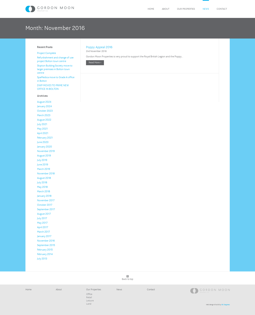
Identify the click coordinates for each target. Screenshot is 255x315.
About (165, 9)
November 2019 (46, 151)
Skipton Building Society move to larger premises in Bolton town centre (54, 69)
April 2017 (42, 227)
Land (88, 303)
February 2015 (45, 249)
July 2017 (42, 218)
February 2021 (45, 137)
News (206, 9)
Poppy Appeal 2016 (99, 47)
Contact (222, 9)
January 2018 (44, 195)
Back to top (127, 278)
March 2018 (43, 191)
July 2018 (42, 182)
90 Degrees (225, 305)
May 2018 (42, 186)
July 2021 (42, 124)
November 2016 (46, 240)
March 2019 (43, 169)
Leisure (90, 300)
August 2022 (44, 119)
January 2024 (44, 106)
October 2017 (44, 204)
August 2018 (44, 178)
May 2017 (42, 222)
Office (89, 294)
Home (151, 9)
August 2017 (44, 213)
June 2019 (42, 164)
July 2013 (42, 258)
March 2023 (43, 115)
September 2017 (46, 209)
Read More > (95, 62)
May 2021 (42, 128)
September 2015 (46, 245)
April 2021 (42, 133)
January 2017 (44, 236)
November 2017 (45, 200)
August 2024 (44, 101)
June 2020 (43, 142)
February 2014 (45, 254)
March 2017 (43, 231)
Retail (89, 297)
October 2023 (45, 110)
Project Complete (46, 53)
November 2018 (46, 173)
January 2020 (44, 146)
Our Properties (186, 9)
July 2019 (42, 160)
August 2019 (44, 155)
